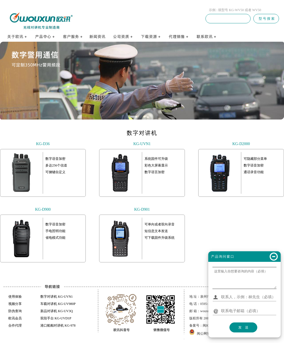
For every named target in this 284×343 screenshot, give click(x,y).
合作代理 (15, 325)
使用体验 (15, 297)
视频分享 (15, 304)
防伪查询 (15, 311)
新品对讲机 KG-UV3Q (56, 311)
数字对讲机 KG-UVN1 (56, 297)
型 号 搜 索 (266, 19)
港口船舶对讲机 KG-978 (57, 325)
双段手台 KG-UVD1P (55, 318)
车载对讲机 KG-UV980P (57, 304)
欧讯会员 (15, 318)
